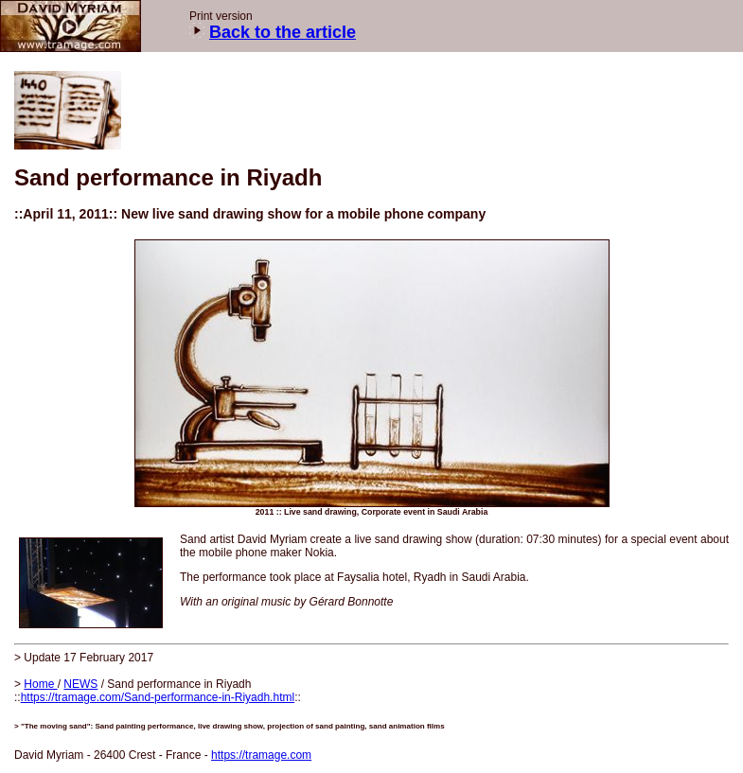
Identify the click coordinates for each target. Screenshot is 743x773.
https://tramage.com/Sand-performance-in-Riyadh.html (157, 697)
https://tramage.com (261, 755)
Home (40, 684)
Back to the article (282, 32)
